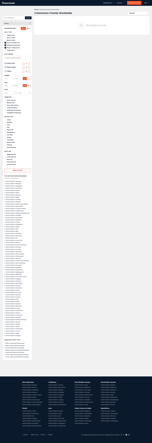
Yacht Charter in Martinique (14, 283)
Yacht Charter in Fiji (11, 238)
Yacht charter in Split (107, 395)
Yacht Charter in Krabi (55, 413)
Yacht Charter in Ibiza (81, 385)
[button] (138, 13)
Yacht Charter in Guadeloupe (15, 211)
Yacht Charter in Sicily (81, 405)
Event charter (11, 164)
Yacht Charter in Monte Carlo (84, 395)
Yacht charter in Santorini (108, 390)
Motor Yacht (11, 38)
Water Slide (11, 142)
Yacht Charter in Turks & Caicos (32, 395)
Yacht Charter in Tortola (55, 385)
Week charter (11, 154)
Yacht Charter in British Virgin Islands (17, 204)
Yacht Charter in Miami (29, 397)
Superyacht (11, 35)
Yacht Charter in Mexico (13, 242)
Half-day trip (11, 162)
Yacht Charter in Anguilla (13, 279)
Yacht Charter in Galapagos (109, 421)
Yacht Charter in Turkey (13, 222)
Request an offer (134, 3)
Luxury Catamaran (13, 43)
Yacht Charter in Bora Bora (30, 413)
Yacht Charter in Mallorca (82, 387)
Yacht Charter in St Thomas (56, 387)
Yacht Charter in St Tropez (83, 390)
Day (23, 28)
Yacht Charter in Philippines (14, 224)
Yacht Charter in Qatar (12, 301)
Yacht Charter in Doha (81, 423)
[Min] (10, 93)
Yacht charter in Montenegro (110, 400)
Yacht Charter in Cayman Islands (16, 208)
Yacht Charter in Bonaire (13, 295)
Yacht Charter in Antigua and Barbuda (17, 213)
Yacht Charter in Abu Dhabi (83, 421)
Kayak (9, 137)
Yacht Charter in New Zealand (15, 254)
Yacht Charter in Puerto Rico (14, 310)
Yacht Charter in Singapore (14, 186)
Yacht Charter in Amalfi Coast (84, 402)
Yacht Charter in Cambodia (14, 315)
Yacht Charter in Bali (54, 416)
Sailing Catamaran (13, 45)
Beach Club (11, 103)
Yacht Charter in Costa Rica (14, 240)
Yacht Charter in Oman (13, 331)
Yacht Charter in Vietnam (13, 317)
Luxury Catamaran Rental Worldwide (17, 355)
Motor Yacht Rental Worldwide (15, 343)
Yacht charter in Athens (108, 385)
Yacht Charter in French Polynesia (16, 245)
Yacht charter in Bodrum (108, 402)
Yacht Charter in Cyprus (13, 297)
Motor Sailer (11, 40)
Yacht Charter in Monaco (13, 195)
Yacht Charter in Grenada (14, 252)
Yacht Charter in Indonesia (14, 188)
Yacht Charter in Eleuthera (30, 390)
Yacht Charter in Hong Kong (14, 270)
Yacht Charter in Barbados (14, 288)
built (24, 85)
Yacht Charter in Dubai (82, 418)
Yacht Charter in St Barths (13, 281)
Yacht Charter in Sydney (29, 418)
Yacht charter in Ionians (108, 392)
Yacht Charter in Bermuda (14, 236)
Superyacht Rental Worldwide (15, 352)
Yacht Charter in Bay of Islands (31, 426)
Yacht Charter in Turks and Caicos (16, 277)
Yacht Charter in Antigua (55, 400)
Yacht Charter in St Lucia (13, 286)
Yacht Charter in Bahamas (14, 274)
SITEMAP (50, 435)
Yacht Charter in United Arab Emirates (17, 261)
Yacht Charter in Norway (13, 258)
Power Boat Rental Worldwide (15, 348)
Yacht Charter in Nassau (29, 385)
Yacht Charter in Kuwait (13, 308)
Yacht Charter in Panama (13, 247)
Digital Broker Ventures (112, 435)
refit (28, 85)
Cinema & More (12, 108)
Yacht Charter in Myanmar (14, 306)
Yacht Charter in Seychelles (14, 218)
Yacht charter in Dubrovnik (109, 397)
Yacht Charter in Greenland (14, 329)
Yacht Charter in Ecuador (13, 249)
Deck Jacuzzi (11, 100)
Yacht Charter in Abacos (29, 392)
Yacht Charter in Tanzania (14, 265)
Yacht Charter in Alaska (13, 324)
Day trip (9, 159)
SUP (8, 127)
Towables (10, 140)
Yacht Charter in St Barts (55, 390)
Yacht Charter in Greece (13, 202)
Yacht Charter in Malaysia (13, 183)
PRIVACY (43, 435)
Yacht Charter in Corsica (82, 397)
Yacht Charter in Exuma (29, 387)
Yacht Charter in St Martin (13, 215)
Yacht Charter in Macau (13, 313)
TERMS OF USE (35, 435)
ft (24, 78)
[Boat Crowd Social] (121, 434)
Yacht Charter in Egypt (12, 333)
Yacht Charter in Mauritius (13, 267)
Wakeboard (11, 132)
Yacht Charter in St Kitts (55, 397)
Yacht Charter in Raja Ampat (57, 421)
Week (28, 28)
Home (36, 9)
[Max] (24, 93)
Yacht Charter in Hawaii (13, 322)
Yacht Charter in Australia (13, 233)
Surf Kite (10, 135)
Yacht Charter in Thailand (13, 181)
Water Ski (10, 130)
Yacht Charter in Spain (12, 193)
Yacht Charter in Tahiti (29, 411)
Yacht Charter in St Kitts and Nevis (16, 320)
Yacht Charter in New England (31, 405)
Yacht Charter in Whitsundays (31, 421)
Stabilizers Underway (14, 113)
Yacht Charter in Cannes (82, 392)
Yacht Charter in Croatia (13, 199)
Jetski (9, 120)
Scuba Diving (11, 147)
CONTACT (26, 435)
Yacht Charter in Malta (12, 197)
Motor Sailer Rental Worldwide (15, 346)
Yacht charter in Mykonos (109, 387)
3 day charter (11, 157)
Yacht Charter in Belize (13, 227)
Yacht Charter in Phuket (55, 411)
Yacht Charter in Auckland (30, 423)
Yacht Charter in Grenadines (14, 206)
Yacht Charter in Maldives (13, 220)
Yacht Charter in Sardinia (82, 400)
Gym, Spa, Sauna (13, 105)
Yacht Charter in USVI (12, 299)
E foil (8, 125)
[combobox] (17, 18)
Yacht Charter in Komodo (56, 418)
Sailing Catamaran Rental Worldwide (17, 350)
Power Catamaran (13, 48)
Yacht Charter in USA (12, 229)
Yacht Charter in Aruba (13, 290)
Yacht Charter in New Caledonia (16, 263)
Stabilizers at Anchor (14, 110)
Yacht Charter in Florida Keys (31, 400)
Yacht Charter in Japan (13, 326)
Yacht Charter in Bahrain (13, 304)
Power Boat (10, 50)
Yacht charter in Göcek (108, 405)
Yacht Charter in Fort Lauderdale (32, 402)
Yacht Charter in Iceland (13, 335)
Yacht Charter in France (13, 190)
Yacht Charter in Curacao (13, 292)
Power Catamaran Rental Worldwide (17, 357)
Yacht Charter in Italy (12, 231)
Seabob (9, 122)
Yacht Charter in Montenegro (15, 256)
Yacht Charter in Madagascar (15, 272)
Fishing (9, 145)
